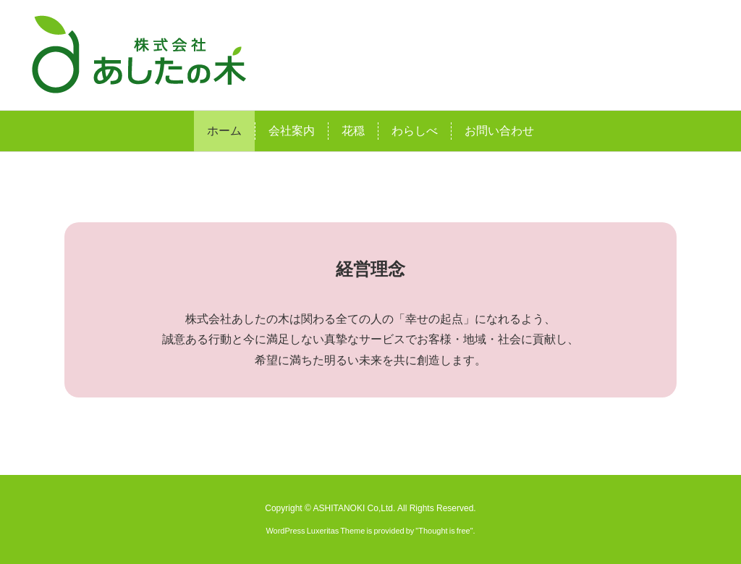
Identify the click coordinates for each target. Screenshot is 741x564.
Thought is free (444, 530)
